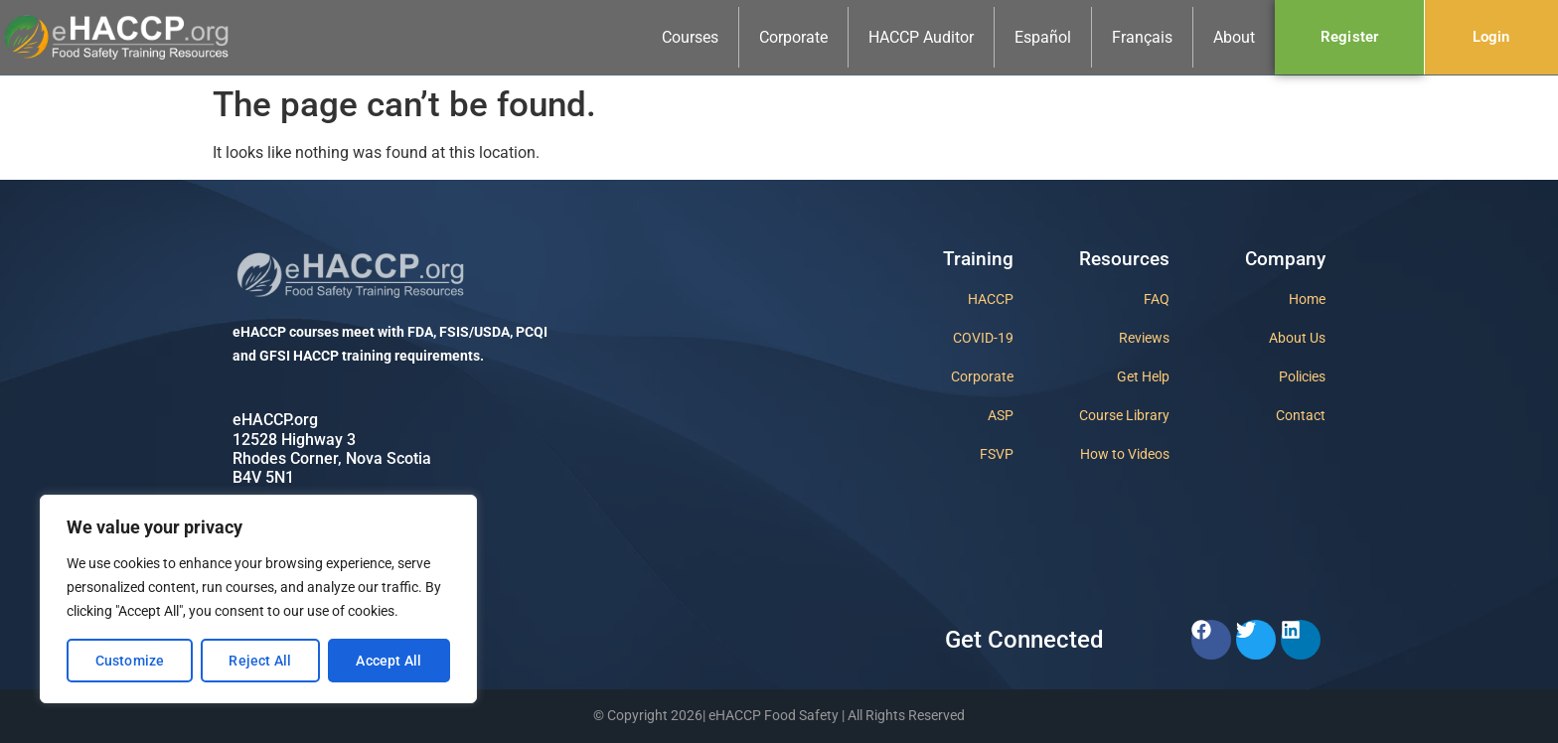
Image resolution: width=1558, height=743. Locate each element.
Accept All (388, 661)
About (1234, 37)
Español (1042, 37)
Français (1142, 37)
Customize (130, 661)
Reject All (260, 661)
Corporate (793, 37)
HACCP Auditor (921, 37)
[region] (258, 599)
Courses (690, 37)
